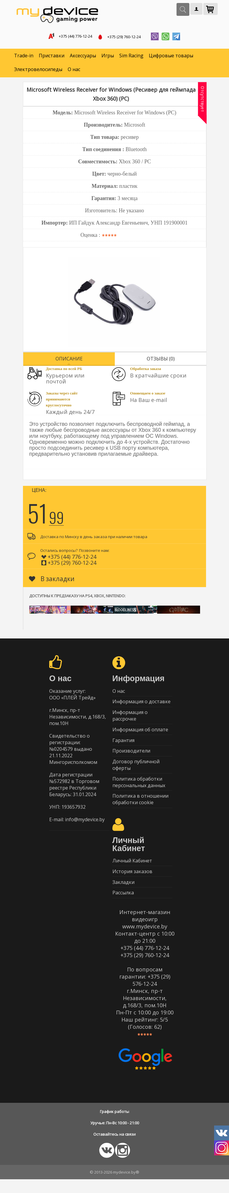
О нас (74, 70)
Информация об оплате (140, 734)
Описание (69, 360)
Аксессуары (83, 56)
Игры (107, 56)
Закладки (123, 894)
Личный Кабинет (132, 871)
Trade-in (23, 56)
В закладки (52, 580)
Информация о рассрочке (130, 719)
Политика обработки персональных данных (138, 790)
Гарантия (123, 745)
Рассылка (123, 906)
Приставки (51, 56)
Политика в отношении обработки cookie (140, 808)
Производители (131, 757)
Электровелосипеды (38, 70)
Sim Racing (131, 56)
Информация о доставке (141, 704)
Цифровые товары (171, 56)
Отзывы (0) (161, 360)
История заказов (132, 882)
